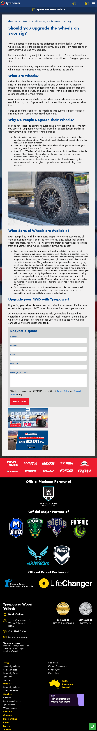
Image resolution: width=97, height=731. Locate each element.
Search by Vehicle (11, 643)
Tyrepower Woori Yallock (48, 9)
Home (12, 21)
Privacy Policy (63, 391)
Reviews (8, 710)
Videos (7, 706)
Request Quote (19, 401)
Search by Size (10, 647)
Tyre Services (9, 681)
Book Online (10, 696)
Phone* (13, 345)
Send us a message (18, 614)
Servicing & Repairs (12, 678)
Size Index (53, 640)
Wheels (7, 660)
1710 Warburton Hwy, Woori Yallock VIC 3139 (20, 600)
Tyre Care (7, 654)
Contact (7, 692)
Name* (13, 336)
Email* (13, 354)
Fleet (6, 699)
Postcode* (15, 363)
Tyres (6, 640)
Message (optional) (19, 372)
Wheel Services (10, 685)
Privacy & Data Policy (19, 726)
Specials (7, 688)
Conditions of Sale (35, 726)
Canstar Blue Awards (57, 643)
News (6, 703)
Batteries (7, 675)
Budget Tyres (54, 647)
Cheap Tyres (53, 650)
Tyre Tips (7, 657)
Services (7, 671)
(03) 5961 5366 (17, 608)
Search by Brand (10, 650)
